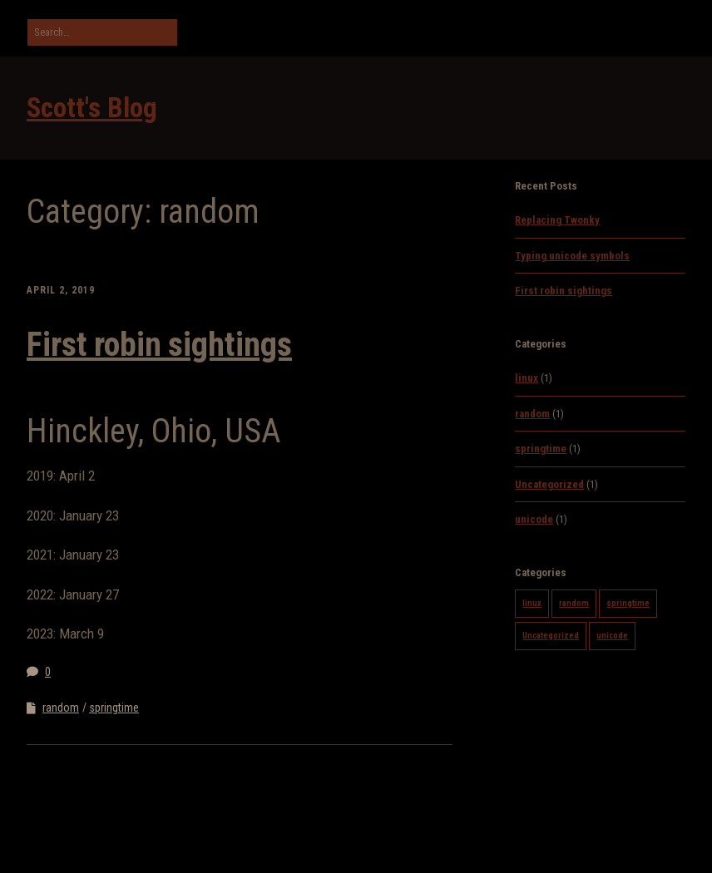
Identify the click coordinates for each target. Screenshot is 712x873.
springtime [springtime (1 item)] (628, 603)
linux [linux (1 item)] (531, 603)
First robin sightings (159, 344)
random (60, 707)
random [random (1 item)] (574, 603)
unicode (534, 519)
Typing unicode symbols (572, 255)
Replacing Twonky (557, 220)
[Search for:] (102, 32)
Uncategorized (549, 484)
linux (526, 378)
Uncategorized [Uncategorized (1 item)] (550, 635)
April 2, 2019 (61, 290)
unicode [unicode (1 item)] (612, 635)
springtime (114, 707)
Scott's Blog (92, 107)
